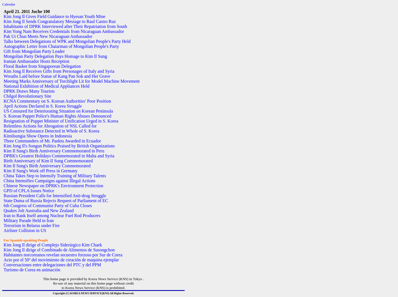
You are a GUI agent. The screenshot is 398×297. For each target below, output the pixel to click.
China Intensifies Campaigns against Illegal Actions (49, 180)
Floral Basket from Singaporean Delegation (42, 66)
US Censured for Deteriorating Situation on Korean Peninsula (58, 111)
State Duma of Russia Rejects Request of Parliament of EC (56, 200)
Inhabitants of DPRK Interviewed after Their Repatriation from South (65, 26)
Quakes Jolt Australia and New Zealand (39, 210)
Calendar (8, 4)
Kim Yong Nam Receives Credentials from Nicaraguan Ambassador (64, 31)
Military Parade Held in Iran (29, 220)
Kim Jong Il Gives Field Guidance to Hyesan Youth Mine (54, 16)
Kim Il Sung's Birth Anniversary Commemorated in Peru (54, 150)
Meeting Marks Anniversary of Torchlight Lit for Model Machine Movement (72, 81)
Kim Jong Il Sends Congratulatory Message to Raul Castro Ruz (60, 21)
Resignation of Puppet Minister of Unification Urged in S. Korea (61, 121)
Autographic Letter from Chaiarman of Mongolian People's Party (61, 46)
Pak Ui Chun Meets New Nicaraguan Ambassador (48, 36)
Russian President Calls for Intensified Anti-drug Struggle (55, 195)
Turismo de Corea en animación (32, 269)
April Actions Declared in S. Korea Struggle (43, 106)
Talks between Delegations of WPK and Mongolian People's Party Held (67, 41)
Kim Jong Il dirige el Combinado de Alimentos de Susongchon (59, 250)
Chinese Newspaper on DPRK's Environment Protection (53, 185)
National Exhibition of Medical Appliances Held (47, 86)
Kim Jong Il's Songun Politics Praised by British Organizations (59, 146)
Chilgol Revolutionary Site (27, 96)
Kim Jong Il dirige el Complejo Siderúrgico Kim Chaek (53, 245)
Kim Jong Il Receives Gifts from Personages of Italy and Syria (59, 71)
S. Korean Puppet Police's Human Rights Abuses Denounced (57, 116)
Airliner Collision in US (25, 230)
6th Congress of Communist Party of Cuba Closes (48, 205)
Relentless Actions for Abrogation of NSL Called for (50, 126)
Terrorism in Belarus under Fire (31, 225)
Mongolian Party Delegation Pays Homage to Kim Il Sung (55, 56)
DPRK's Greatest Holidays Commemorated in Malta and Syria (59, 155)
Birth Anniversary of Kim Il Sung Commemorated (48, 160)
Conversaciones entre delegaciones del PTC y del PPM (52, 264)
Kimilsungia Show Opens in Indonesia (38, 136)
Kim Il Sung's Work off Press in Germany (40, 170)
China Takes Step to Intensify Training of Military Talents (55, 175)
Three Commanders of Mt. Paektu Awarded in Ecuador (52, 141)
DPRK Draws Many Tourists (29, 91)
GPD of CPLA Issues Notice (29, 190)
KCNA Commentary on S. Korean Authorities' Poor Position (57, 101)
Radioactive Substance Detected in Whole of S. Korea (51, 131)
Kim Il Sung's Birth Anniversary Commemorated (47, 165)
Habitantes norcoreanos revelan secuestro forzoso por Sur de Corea (63, 254)
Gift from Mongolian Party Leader (34, 51)
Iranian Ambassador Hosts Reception (36, 61)
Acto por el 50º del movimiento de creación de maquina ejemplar (61, 259)
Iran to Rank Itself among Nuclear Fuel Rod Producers (52, 215)
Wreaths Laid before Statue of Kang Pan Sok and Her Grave (57, 76)
